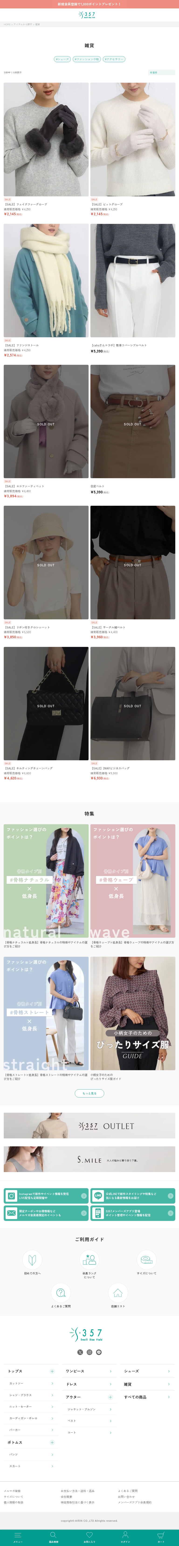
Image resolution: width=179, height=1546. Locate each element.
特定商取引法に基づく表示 (77, 1502)
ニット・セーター (20, 1406)
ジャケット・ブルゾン (82, 1409)
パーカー (15, 1430)
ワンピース (75, 1371)
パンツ (13, 1454)
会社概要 (66, 1497)
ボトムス (14, 1442)
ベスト (72, 1421)
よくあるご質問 (61, 1295)
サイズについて (146, 1262)
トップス (14, 1371)
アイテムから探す (23, 24)
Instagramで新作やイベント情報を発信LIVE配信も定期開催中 (37, 1196)
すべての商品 (135, 1397)
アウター (73, 1397)
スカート (15, 1466)
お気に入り (89, 1537)
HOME (7, 24)
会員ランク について (89, 1264)
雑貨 (127, 1384)
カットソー (16, 1383)
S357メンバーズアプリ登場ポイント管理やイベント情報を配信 (121, 1213)
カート (161, 1537)
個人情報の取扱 (13, 1502)
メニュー (18, 1537)
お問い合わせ (126, 1497)
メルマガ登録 (12, 1491)
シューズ (131, 1371)
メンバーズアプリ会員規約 (134, 1502)
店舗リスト (118, 1295)
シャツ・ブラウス (20, 1395)
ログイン (125, 1537)
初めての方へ (32, 1262)
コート (72, 1432)
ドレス (71, 1384)
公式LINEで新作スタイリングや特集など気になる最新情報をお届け (124, 1196)
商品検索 (54, 1537)
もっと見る (89, 1093)
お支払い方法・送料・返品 (77, 1491)
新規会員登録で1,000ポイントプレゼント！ (89, 4)
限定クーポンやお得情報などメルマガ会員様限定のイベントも (33, 1213)
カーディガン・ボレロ (23, 1418)
